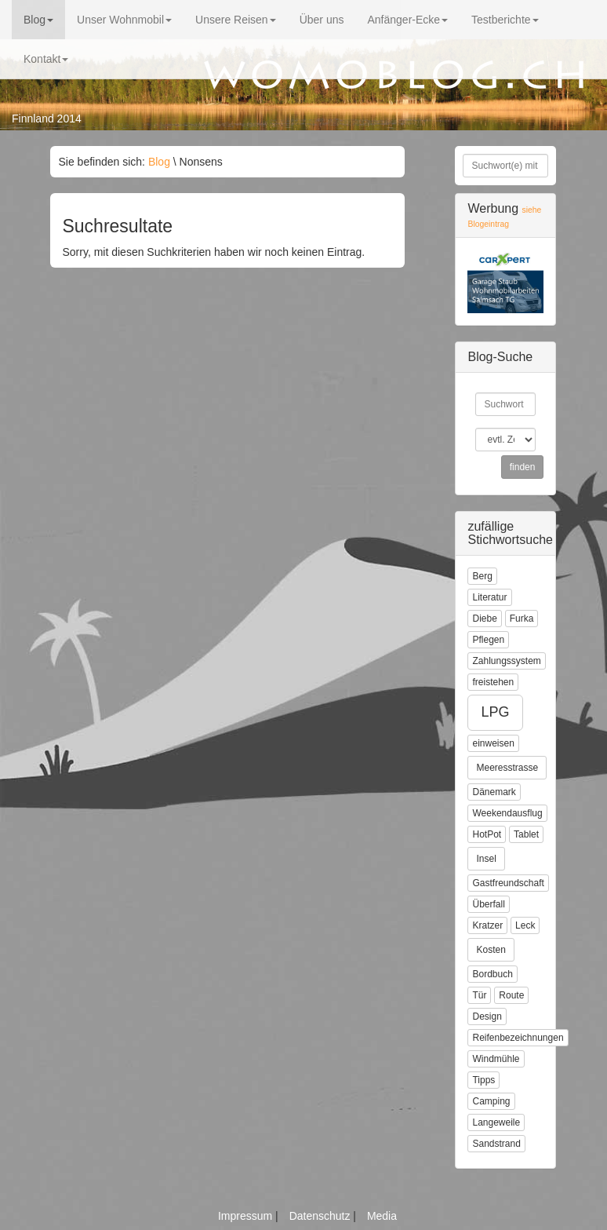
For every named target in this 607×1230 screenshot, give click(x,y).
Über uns (322, 19)
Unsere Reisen (235, 19)
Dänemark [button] (493, 792)
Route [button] (511, 995)
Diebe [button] (484, 618)
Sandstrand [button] (496, 1143)
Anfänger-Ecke (407, 19)
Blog (38, 19)
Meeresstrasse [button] (507, 767)
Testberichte (504, 19)
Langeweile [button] (496, 1122)
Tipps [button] (483, 1080)
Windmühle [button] (495, 1058)
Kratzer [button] (487, 925)
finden (523, 467)
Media (382, 1216)
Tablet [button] (526, 834)
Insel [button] (486, 858)
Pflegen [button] (488, 639)
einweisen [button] (493, 743)
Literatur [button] (489, 597)
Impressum (246, 1216)
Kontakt (46, 59)
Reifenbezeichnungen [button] (517, 1037)
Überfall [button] (488, 904)
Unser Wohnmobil (124, 19)
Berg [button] (482, 576)
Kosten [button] (490, 949)
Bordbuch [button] (492, 974)
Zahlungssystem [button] (506, 660)
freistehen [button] (493, 682)
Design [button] (486, 1016)
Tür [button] (479, 995)
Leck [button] (525, 925)
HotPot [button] (486, 834)
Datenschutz (321, 1216)
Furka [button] (522, 618)
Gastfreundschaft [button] (507, 883)
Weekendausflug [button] (507, 813)
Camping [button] (491, 1101)
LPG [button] (495, 712)
